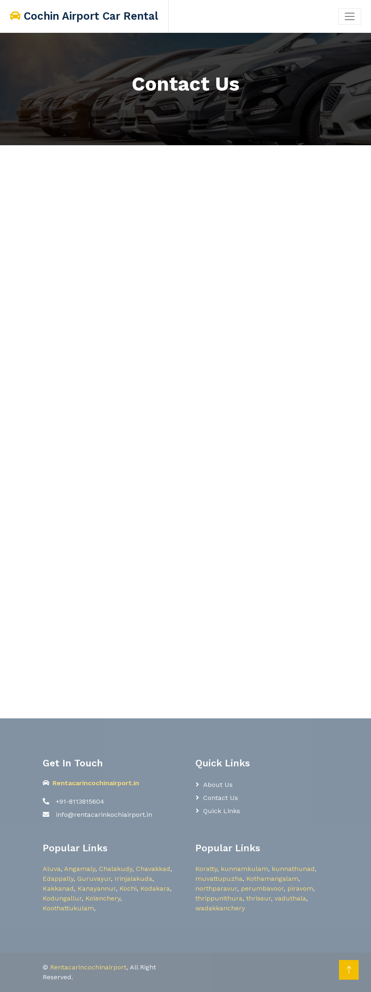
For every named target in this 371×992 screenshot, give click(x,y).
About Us (218, 785)
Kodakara (155, 888)
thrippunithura (219, 898)
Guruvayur (94, 878)
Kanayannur (97, 888)
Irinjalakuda (133, 878)
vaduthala (290, 898)
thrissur (258, 898)
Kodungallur (62, 898)
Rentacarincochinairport (88, 967)
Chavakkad (153, 869)
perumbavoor (262, 888)
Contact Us (220, 798)
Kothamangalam (272, 878)
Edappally (58, 878)
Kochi (128, 888)
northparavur (216, 888)
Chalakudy (115, 869)
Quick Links (221, 811)
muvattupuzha (219, 878)
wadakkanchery (220, 908)
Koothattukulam (68, 908)
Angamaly (79, 869)
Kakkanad (58, 888)
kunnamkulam (244, 869)
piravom (300, 888)
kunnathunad (293, 869)
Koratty (206, 869)
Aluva (52, 869)
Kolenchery (102, 898)
